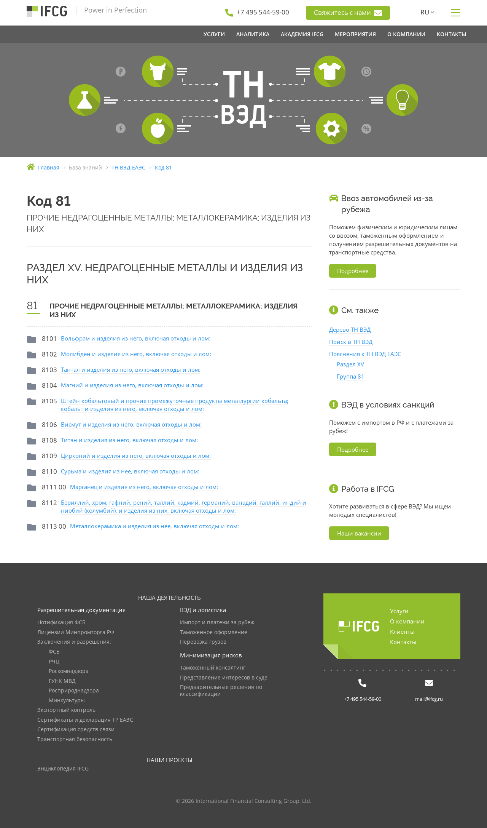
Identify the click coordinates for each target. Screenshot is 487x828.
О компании (407, 621)
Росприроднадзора (74, 690)
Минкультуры (67, 700)
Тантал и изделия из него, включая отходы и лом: (131, 369)
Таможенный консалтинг (212, 668)
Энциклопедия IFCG (63, 769)
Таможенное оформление (213, 632)
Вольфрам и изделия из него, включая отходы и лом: (135, 338)
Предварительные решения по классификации (221, 690)
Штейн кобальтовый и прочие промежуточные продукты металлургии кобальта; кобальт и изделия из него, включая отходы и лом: (174, 404)
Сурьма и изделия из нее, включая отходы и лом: (130, 471)
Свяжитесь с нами (348, 12)
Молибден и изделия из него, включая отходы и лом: (136, 354)
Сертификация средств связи (76, 729)
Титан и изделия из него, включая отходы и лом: (129, 440)
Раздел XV (350, 364)
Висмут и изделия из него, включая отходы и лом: (131, 424)
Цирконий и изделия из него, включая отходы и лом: (136, 455)
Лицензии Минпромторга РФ (75, 632)
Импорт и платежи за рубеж (217, 622)
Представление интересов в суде (223, 678)
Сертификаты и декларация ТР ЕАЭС (85, 720)
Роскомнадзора (69, 671)
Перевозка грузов (203, 642)
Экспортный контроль (66, 710)
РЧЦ (54, 662)
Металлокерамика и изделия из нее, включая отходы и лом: (154, 526)
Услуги (399, 611)
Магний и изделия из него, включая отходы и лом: (132, 385)
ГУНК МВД (62, 681)
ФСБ (54, 652)
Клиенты (402, 631)
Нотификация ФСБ (61, 622)
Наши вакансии (359, 533)
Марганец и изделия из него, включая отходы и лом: (144, 487)
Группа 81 (350, 376)
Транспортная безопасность (74, 739)
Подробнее (352, 271)
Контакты (403, 642)
